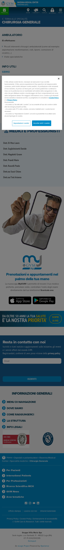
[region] (32, 102)
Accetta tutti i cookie (41, 123)
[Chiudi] (59, 78)
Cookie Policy (54, 98)
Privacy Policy (12, 100)
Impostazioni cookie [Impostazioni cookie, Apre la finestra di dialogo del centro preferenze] (21, 123)
